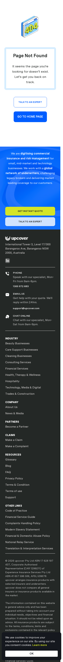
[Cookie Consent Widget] (31, 646)
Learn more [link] (39, 645)
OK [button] (32, 653)
